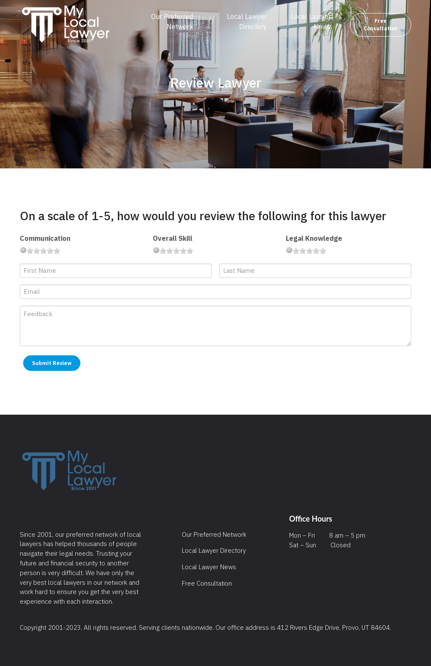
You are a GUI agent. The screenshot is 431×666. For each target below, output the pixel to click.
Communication (45, 238)
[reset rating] (23, 250)
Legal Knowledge (314, 238)
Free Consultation (381, 25)
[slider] (43, 251)
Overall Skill (172, 238)
